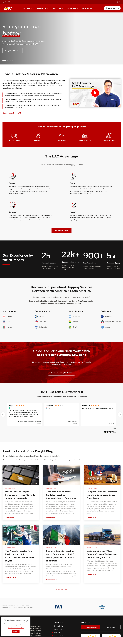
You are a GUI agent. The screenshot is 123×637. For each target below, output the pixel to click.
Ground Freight (59, 626)
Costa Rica (41, 321)
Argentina (74, 316)
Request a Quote (12, 50)
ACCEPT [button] (15, 631)
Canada (7, 316)
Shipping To (41, 8)
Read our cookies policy (16, 628)
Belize (39, 316)
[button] (4, 60)
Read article (10, 517)
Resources (71, 8)
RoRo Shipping (59, 635)
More (38, 332)
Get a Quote (112, 8)
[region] (62, 414)
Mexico (7, 327)
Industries (56, 8)
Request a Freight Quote (61, 372)
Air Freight (57, 632)
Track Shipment (9, 2)
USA (6, 321)
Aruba (105, 327)
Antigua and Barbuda (111, 321)
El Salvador (41, 327)
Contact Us (87, 8)
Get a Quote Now (61, 230)
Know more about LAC (13, 113)
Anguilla (106, 316)
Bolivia (73, 321)
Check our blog (61, 589)
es (120, 2)
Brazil (72, 327)
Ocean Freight (59, 629)
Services (26, 8)
